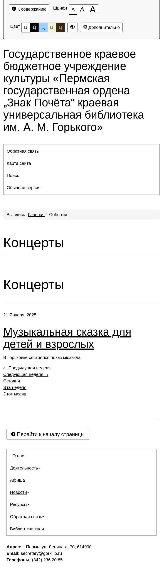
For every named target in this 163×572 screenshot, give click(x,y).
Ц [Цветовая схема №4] (51, 27)
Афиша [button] (17, 480)
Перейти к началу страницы (48, 434)
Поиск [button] (13, 175)
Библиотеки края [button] (27, 528)
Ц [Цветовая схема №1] (26, 28)
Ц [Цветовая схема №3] (43, 27)
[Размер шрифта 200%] (92, 9)
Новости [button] (19, 492)
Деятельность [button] (25, 468)
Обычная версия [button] (23, 187)
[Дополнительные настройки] (72, 27)
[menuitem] (81, 151)
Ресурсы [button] (19, 504)
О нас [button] (18, 455)
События (58, 214)
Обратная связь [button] (23, 151)
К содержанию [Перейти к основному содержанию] (29, 9)
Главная (36, 214)
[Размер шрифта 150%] (82, 9)
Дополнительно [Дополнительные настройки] (101, 27)
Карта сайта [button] (19, 163)
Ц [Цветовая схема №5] (60, 27)
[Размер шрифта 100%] (73, 9)
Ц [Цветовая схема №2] (34, 27)
